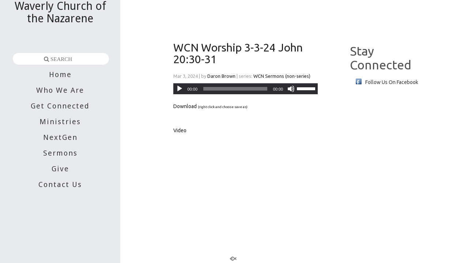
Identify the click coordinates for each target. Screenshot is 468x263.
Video (179, 130)
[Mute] (291, 88)
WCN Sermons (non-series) (281, 76)
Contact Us (60, 184)
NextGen (60, 137)
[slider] (307, 88)
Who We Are (60, 90)
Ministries (60, 121)
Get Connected (60, 106)
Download (185, 106)
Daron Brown (221, 76)
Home (60, 74)
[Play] (179, 88)
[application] (245, 88)
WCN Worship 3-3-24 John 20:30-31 (238, 53)
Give (60, 168)
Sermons (60, 153)
